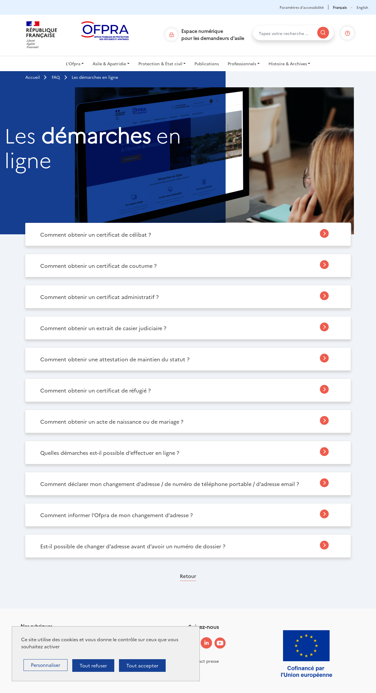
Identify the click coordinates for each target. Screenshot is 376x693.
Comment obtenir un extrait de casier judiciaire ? (103, 328)
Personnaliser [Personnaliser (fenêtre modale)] (45, 665)
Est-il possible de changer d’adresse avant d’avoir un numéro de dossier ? (132, 546)
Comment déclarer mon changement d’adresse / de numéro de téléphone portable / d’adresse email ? (169, 483)
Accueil (32, 77)
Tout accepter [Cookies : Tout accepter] (142, 665)
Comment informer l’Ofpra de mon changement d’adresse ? (116, 515)
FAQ (56, 77)
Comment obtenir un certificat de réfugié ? (95, 390)
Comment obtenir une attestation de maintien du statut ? (114, 359)
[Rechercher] (323, 33)
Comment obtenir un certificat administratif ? (99, 296)
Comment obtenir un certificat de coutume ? (98, 265)
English (362, 7)
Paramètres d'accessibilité (302, 7)
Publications (206, 63)
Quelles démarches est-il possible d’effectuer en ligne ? (109, 452)
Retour (188, 575)
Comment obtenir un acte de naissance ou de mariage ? (111, 421)
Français (340, 7)
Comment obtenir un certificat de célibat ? (95, 234)
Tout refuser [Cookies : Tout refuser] (93, 665)
